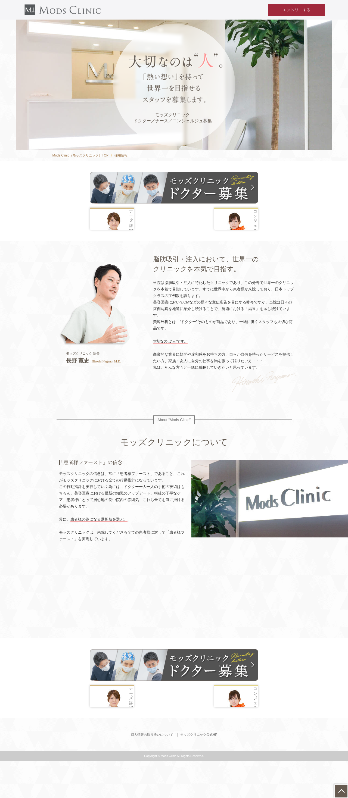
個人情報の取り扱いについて (152, 772)
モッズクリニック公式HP (198, 772)
